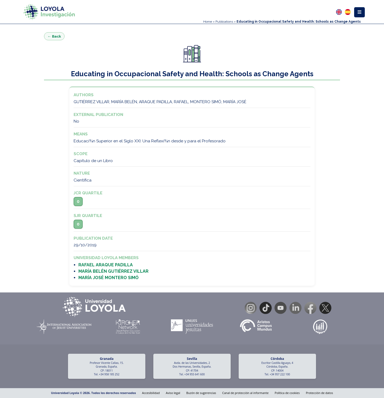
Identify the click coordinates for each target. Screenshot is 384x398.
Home (207, 21)
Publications (224, 21)
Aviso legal (173, 393)
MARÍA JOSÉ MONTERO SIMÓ (108, 277)
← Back (54, 36)
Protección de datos (319, 393)
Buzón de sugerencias (201, 393)
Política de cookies (287, 393)
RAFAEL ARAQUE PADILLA (105, 264)
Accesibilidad (151, 393)
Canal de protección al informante (245, 393)
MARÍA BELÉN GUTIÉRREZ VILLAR (113, 271)
